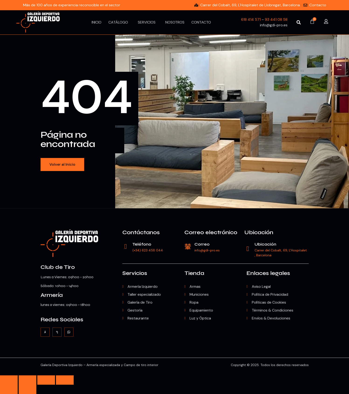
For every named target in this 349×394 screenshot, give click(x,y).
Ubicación (258, 232)
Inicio (96, 22)
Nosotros (174, 22)
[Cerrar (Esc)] (65, 380)
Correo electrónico (210, 232)
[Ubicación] (247, 249)
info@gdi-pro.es (207, 250)
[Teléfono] (125, 246)
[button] (298, 22)
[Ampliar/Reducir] (9, 380)
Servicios (146, 22)
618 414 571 (251, 19)
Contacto (201, 22)
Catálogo (118, 22)
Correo (202, 244)
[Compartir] (46, 380)
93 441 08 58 (276, 19)
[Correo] (187, 246)
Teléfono (142, 244)
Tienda (194, 273)
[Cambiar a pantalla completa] (27, 380)
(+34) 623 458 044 (148, 250)
